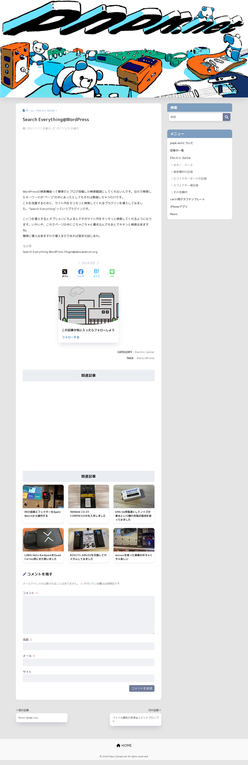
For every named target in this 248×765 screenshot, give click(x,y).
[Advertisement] (88, 160)
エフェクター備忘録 (185, 186)
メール (29, 660)
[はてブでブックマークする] (96, 273)
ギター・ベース (183, 166)
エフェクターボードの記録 (189, 179)
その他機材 (180, 193)
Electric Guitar (144, 352)
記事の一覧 (177, 151)
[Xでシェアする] (65, 273)
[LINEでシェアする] (112, 273)
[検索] (226, 117)
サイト (27, 676)
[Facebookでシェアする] (81, 273)
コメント (30, 598)
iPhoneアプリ (179, 208)
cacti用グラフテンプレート (188, 200)
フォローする (70, 337)
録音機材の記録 (183, 172)
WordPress (146, 358)
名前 (27, 644)
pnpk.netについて (182, 143)
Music (174, 216)
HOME (124, 750)
